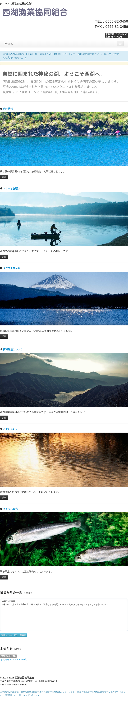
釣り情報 (6, 108)
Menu (8, 43)
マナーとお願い (10, 188)
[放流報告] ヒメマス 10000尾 (13, 659)
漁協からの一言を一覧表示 (13, 635)
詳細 (4, 177)
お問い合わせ (9, 429)
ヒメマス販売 (9, 508)
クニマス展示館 (10, 268)
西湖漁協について (11, 349)
